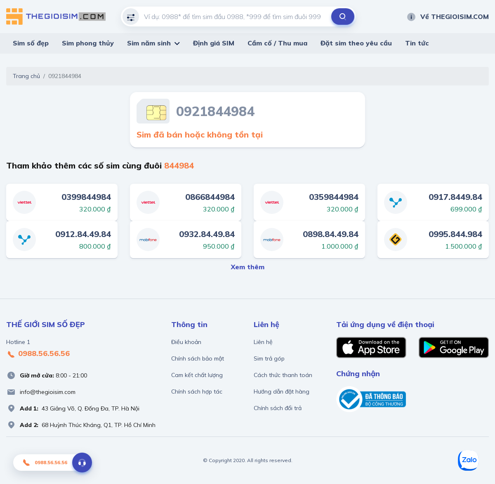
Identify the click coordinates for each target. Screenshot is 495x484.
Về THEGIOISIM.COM (447, 16)
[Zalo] (468, 460)
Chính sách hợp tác (196, 391)
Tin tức (417, 43)
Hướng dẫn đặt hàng (281, 391)
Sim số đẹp (31, 43)
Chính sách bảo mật (197, 358)
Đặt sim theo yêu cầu (356, 43)
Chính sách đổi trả (278, 408)
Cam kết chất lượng (197, 375)
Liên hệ (263, 342)
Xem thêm (247, 267)
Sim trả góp (269, 358)
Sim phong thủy (88, 43)
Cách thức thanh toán (283, 375)
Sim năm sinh (149, 43)
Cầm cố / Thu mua (277, 43)
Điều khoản (186, 342)
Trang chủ (26, 76)
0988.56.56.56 (38, 354)
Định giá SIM (213, 43)
